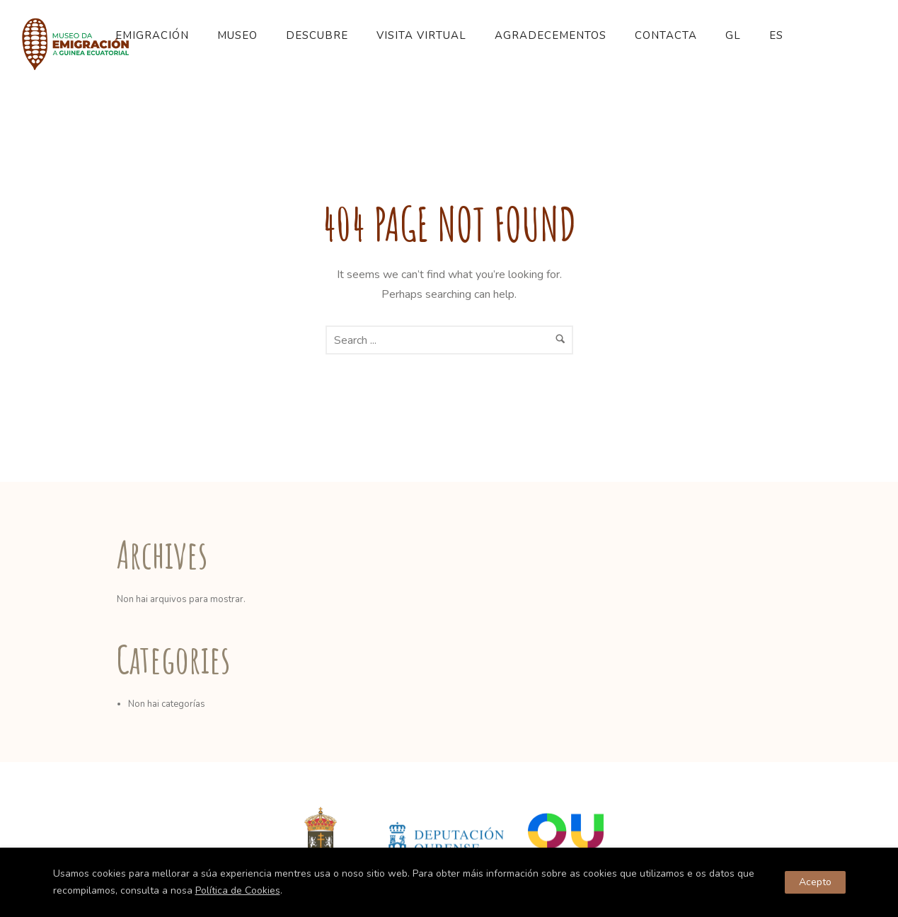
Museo (237, 35)
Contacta (666, 35)
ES (776, 35)
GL (733, 35)
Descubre (317, 35)
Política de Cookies (237, 890)
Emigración (152, 35)
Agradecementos (550, 35)
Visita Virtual (421, 35)
